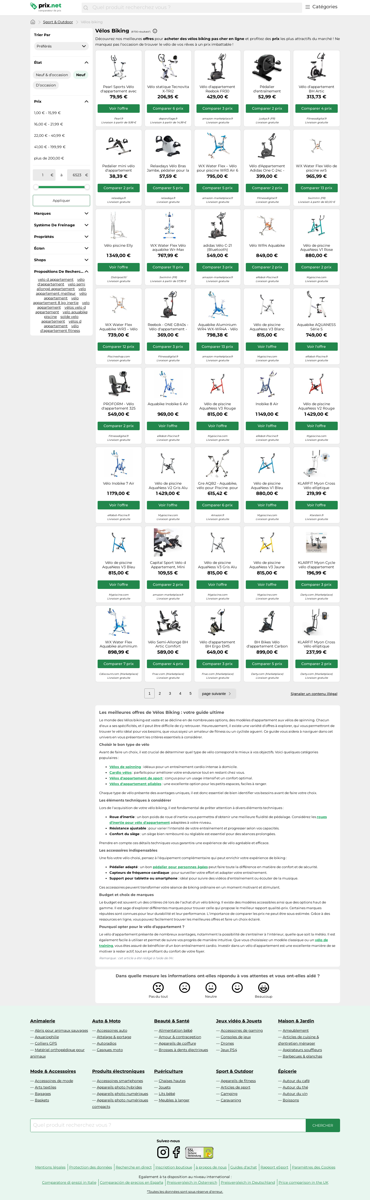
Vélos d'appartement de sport (136, 778)
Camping (229, 1093)
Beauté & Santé (172, 1020)
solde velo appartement (59, 319)
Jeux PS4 (229, 1049)
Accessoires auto (112, 1030)
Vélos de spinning (125, 767)
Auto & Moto (106, 1020)
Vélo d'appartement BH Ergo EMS (217, 644)
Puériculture (168, 1071)
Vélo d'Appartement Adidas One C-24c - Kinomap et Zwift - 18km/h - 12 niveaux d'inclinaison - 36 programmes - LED (267, 168)
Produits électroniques (118, 1071)
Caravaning (231, 1100)
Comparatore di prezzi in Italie (69, 1182)
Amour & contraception (180, 1037)
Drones (227, 1043)
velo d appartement (56, 279)
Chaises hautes (172, 1080)
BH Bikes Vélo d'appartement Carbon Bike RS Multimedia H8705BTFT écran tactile (267, 644)
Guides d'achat (243, 1167)
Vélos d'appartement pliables (135, 784)
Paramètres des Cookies (313, 1167)
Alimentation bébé (175, 1030)
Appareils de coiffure (177, 1043)
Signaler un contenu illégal (314, 694)
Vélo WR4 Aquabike (267, 245)
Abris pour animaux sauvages (61, 1030)
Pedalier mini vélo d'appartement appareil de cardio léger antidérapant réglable (118, 168)
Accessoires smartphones (120, 1080)
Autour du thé (295, 1087)
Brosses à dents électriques (183, 1049)
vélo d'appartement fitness (60, 328)
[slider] (36, 187)
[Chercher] (86, 8)
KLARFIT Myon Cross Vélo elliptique (316, 644)
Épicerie (287, 1071)
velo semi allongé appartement (61, 286)
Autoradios (106, 1043)
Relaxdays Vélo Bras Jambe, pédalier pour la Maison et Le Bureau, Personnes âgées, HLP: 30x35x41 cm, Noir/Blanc (168, 168)
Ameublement (296, 1030)
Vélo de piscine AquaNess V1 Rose (316, 247)
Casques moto (110, 1049)
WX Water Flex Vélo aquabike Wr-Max (168, 247)
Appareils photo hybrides (119, 1087)
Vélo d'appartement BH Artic (316, 89)
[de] (43, 175)
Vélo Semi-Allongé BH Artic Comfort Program (168, 644)
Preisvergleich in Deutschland (248, 1182)
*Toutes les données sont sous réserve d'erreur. (185, 1192)
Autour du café (296, 1080)
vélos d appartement (62, 323)
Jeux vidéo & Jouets (239, 1020)
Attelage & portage (114, 1037)
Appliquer (61, 200)
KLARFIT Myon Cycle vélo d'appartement (316, 565)
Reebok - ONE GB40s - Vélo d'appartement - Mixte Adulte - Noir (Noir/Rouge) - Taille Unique (168, 327)
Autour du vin (295, 1093)
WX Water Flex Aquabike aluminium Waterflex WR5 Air (118, 644)
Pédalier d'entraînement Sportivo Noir (267, 89)
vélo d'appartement (61, 281)
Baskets (42, 1100)
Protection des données (90, 1167)
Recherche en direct (134, 1167)
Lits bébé (167, 1093)
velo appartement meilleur (61, 291)
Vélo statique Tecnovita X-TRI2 (168, 89)
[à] (77, 175)
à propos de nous (211, 1167)
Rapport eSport (274, 1167)
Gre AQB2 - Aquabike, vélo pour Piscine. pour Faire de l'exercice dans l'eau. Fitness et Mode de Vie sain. (217, 485)
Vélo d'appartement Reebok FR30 (217, 89)
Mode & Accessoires (53, 1071)
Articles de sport (235, 1087)
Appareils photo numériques (122, 1093)
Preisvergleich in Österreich (192, 1182)
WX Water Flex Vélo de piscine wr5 (316, 168)
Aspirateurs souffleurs (302, 1049)
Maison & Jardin (296, 1020)
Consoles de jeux (236, 1037)
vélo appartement (65, 295)
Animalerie (42, 1020)
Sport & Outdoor (58, 22)
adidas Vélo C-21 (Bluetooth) (217, 247)
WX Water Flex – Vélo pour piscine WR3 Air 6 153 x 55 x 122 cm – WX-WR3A (217, 168)
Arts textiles (45, 1087)
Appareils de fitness (238, 1080)
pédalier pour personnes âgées (180, 867)
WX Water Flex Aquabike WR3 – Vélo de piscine (118, 327)
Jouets (165, 1087)
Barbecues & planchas (302, 1056)
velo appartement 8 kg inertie (56, 300)
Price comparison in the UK (303, 1182)
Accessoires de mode (54, 1080)
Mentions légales (50, 1167)
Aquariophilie (47, 1037)
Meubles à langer (174, 1100)
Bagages (43, 1093)
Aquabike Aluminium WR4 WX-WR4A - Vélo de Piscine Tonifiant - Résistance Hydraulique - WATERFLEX (217, 327)
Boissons (291, 1100)
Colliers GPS (46, 1043)
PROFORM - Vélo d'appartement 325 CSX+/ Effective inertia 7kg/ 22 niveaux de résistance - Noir (119, 406)
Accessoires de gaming (242, 1030)
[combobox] (196, 8)
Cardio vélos (120, 772)
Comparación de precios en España (131, 1182)
